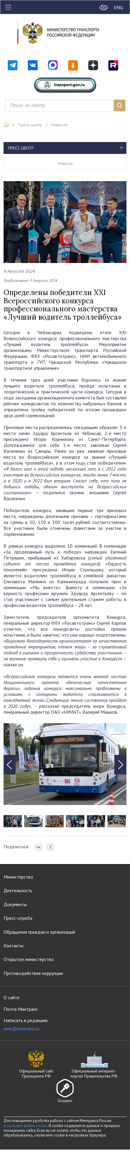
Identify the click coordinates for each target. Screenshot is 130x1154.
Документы (15, 904)
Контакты (13, 946)
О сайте (12, 997)
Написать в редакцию (26, 1025)
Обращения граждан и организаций (39, 932)
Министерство (18, 877)
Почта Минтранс (21, 1009)
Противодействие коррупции (33, 973)
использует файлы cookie (25, 1125)
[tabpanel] (65, 764)
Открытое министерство (29, 959)
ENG (118, 7)
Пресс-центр (30, 125)
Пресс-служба (18, 918)
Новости (59, 125)
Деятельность (18, 890)
